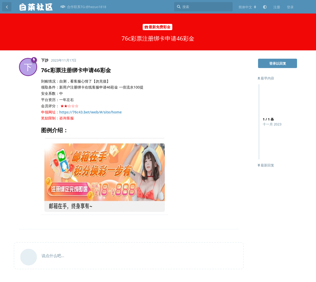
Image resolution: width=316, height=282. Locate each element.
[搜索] (203, 6)
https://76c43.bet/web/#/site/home (90, 112)
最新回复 (266, 165)
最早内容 (266, 78)
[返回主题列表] (6, 6)
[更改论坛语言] (247, 7)
